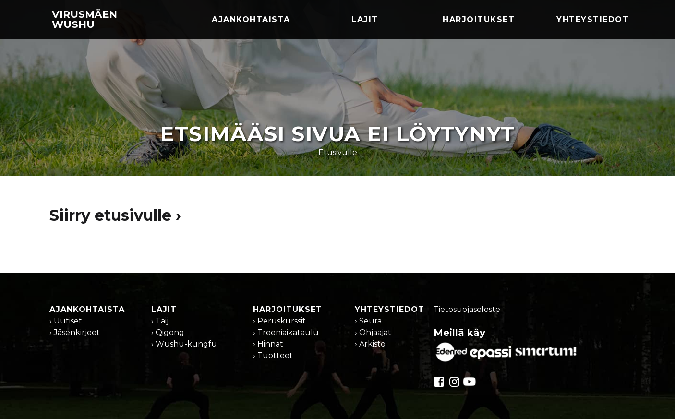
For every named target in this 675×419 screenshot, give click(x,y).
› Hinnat (268, 343)
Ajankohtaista (251, 19)
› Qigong (167, 332)
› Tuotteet (273, 355)
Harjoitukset (479, 19)
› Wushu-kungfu (184, 343)
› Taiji (160, 320)
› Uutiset (65, 320)
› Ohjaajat (373, 332)
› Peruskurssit (279, 320)
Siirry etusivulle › (115, 215)
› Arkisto (370, 343)
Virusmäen (84, 19)
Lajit (364, 19)
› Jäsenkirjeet (74, 332)
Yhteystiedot (592, 19)
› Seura (368, 320)
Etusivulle (337, 152)
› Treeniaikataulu (286, 332)
